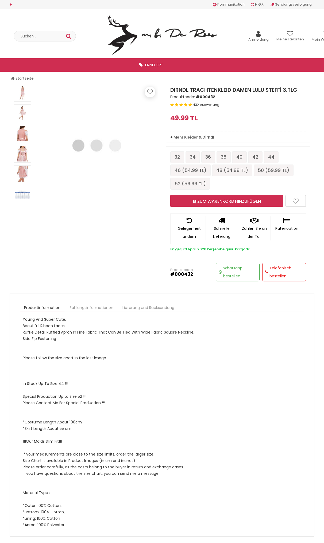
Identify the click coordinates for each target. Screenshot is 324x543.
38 (226, 157)
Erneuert (151, 65)
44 (275, 157)
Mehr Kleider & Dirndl (193, 137)
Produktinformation (42, 308)
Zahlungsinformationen (91, 308)
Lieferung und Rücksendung (148, 308)
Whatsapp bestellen (230, 273)
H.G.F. (257, 4)
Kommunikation (229, 4)
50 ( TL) (276, 170)
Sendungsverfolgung (291, 4)
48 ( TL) (233, 170)
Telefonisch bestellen (278, 273)
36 (210, 157)
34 (194, 157)
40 (242, 157)
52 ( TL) (191, 184)
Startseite (22, 78)
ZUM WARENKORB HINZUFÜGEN (226, 202)
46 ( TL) (191, 170)
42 (259, 157)
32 (177, 157)
